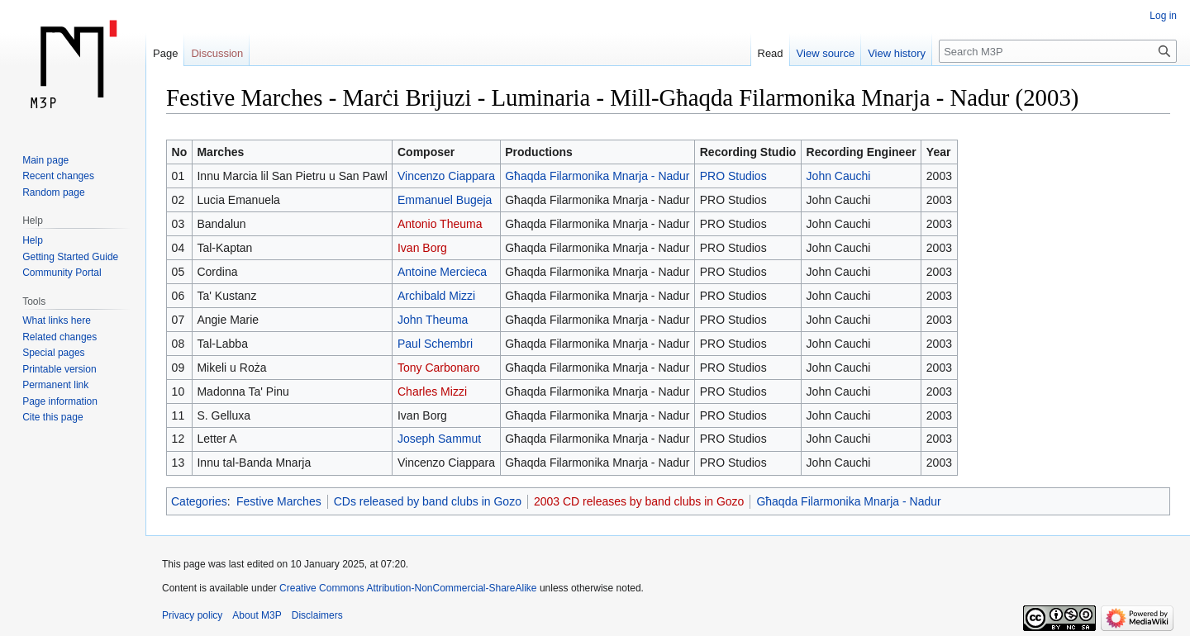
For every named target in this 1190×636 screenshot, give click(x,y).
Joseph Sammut (439, 438)
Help (32, 240)
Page (165, 53)
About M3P (256, 615)
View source (826, 53)
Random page (53, 192)
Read (770, 53)
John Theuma (432, 319)
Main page (45, 160)
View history (897, 53)
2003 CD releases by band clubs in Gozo (639, 501)
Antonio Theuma (439, 223)
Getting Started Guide (70, 257)
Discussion (217, 53)
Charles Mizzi (432, 391)
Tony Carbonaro (438, 367)
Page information (60, 401)
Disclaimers (317, 615)
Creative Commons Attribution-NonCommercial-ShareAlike (407, 588)
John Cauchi (839, 176)
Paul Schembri (435, 343)
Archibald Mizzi (436, 295)
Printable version (59, 369)
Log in (1163, 15)
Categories (199, 501)
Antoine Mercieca (442, 271)
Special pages (53, 352)
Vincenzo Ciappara (446, 176)
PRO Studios (733, 176)
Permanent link (55, 385)
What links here (56, 320)
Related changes (59, 337)
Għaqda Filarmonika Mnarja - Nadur (597, 176)
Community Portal (61, 272)
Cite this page (52, 417)
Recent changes (58, 176)
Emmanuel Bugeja (444, 199)
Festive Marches (278, 501)
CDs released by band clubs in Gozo (427, 501)
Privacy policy (192, 615)
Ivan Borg (422, 247)
